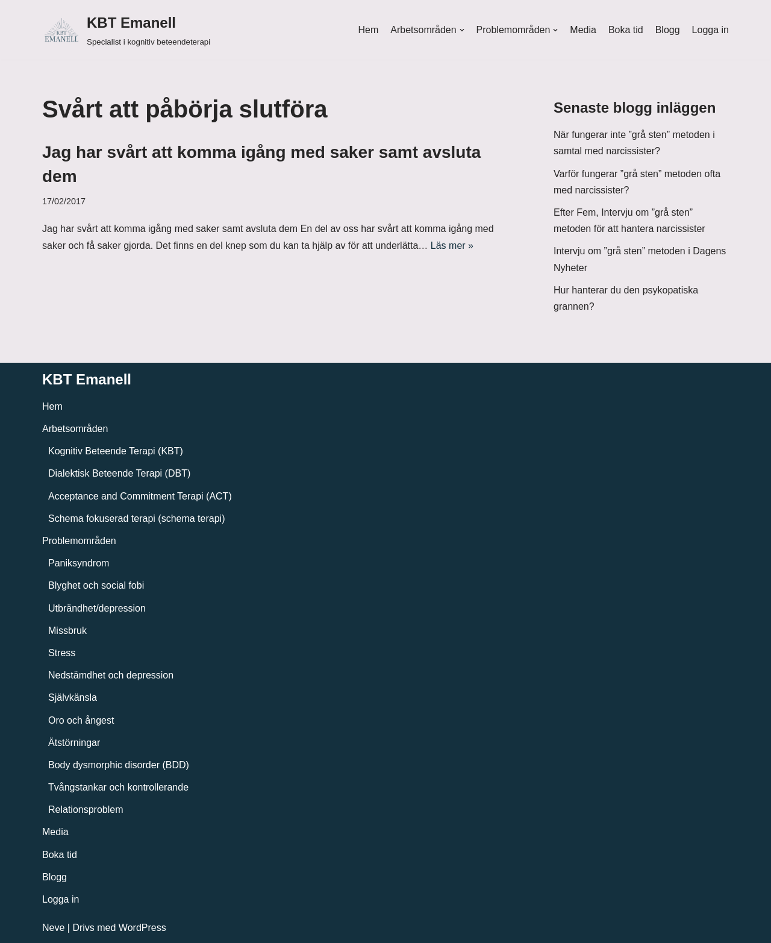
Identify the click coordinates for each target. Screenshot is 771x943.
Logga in (710, 30)
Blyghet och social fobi (96, 585)
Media (583, 30)
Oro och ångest (81, 720)
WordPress (142, 928)
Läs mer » (452, 245)
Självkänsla (72, 697)
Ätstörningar (74, 743)
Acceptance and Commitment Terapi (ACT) (140, 496)
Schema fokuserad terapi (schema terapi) (136, 518)
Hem (368, 30)
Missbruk (67, 630)
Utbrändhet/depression (97, 608)
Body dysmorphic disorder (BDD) (118, 765)
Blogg (667, 30)
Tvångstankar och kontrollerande (118, 787)
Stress (61, 653)
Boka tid (625, 30)
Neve (53, 928)
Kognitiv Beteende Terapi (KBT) (115, 451)
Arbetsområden (75, 429)
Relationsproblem (85, 809)
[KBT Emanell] (126, 30)
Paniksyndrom (78, 563)
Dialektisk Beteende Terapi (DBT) (119, 473)
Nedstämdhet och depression (110, 675)
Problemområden (79, 541)
